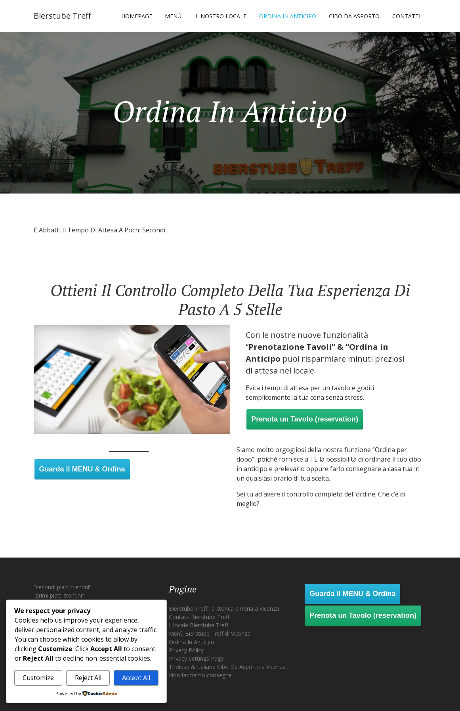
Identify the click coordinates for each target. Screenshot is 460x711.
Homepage (136, 16)
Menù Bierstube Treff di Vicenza (209, 633)
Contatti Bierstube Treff (199, 617)
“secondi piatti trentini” (62, 587)
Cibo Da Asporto (354, 16)
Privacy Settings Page (196, 658)
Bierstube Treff (62, 15)
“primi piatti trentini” (59, 595)
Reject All (88, 677)
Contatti (406, 16)
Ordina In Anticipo (287, 16)
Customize (38, 677)
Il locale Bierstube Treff (198, 625)
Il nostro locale (220, 16)
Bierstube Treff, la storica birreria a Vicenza (224, 608)
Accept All (136, 677)
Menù (173, 16)
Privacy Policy (186, 650)
